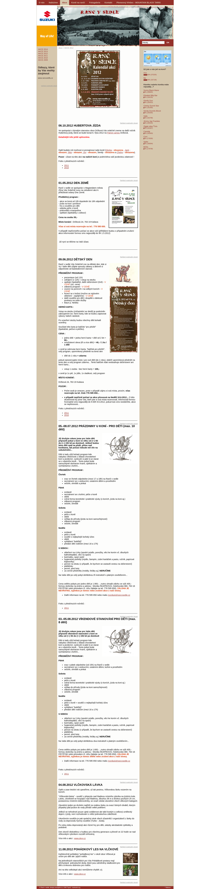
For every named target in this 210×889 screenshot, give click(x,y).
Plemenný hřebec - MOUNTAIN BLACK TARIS (138, 2)
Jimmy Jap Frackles (152, 121)
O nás (42, 2)
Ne (145, 78)
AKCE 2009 (43, 60)
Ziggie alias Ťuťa (150, 126)
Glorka (109, 150)
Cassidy (147, 131)
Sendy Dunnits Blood (152, 111)
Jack (127, 150)
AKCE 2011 (43, 56)
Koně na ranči (78, 2)
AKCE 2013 (43, 51)
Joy (84, 152)
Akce (64, 2)
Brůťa (146, 147)
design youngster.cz (56, 887)
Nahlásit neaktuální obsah (49, 85)
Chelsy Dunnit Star (151, 106)
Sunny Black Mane (151, 90)
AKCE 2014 (43, 49)
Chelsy (120, 152)
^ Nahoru (168, 887)
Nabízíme (53, 2)
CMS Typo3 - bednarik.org (71, 887)
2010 (66, 168)
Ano (145, 73)
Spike (146, 142)
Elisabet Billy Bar (150, 95)
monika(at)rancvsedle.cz (119, 595)
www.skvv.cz (80, 838)
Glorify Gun (148, 101)
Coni (145, 137)
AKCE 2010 (43, 58)
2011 (66, 165)
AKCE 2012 (43, 53)
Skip (70, 152)
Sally (146, 116)
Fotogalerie (94, 2)
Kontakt (108, 2)
